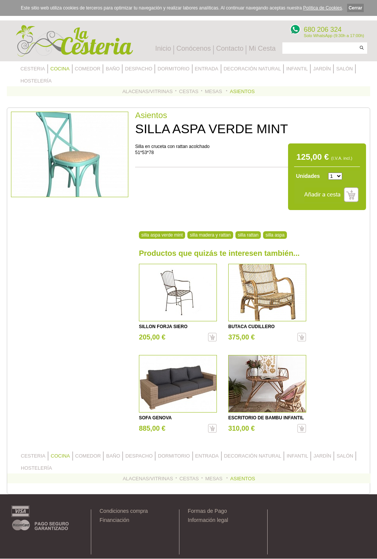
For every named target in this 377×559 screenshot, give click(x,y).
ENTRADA (206, 69)
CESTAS (188, 91)
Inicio (163, 48)
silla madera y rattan (210, 235)
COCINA (60, 69)
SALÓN (344, 69)
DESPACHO (138, 69)
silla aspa (275, 235)
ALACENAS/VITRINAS (147, 91)
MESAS (214, 91)
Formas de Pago (207, 511)
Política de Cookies (322, 8)
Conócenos (193, 48)
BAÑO (113, 69)
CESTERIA (32, 69)
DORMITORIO (173, 69)
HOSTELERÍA (35, 81)
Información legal (208, 520)
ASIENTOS (242, 91)
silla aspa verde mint (161, 235)
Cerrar (355, 8)
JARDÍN (322, 69)
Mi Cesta (262, 48)
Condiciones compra (124, 511)
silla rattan (248, 235)
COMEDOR (88, 69)
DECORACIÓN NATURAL (252, 69)
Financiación (114, 520)
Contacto (229, 48)
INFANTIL (297, 69)
